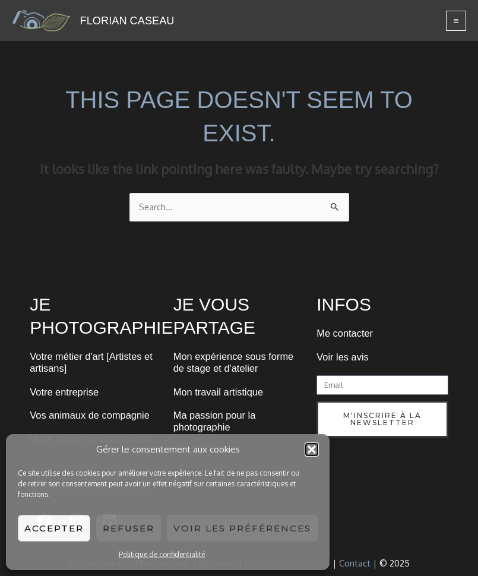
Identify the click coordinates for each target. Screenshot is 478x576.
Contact (355, 563)
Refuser (128, 528)
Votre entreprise (64, 392)
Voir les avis (342, 357)
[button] (312, 449)
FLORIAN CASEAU (127, 20)
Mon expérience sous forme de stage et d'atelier (233, 362)
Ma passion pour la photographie (214, 421)
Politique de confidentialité (162, 554)
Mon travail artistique (218, 392)
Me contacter (344, 333)
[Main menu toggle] (456, 21)
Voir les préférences (242, 528)
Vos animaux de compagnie (90, 415)
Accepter (54, 528)
